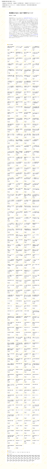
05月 (33, 455)
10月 (19, 455)
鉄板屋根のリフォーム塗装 (6, 6)
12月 (14, 455)
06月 (30, 455)
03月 (33, 456)
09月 (22, 455)
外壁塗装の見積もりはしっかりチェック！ (8, 4)
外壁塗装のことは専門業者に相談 (18, 3)
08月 (25, 455)
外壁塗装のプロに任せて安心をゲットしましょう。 (32, 3)
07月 (28, 455)
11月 (17, 455)
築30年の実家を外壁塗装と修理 (31, 4)
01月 (11, 455)
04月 (30, 457)
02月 (8, 455)
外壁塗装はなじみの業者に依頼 (7, 3)
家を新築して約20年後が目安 (21, 4)
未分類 (15, 15)
